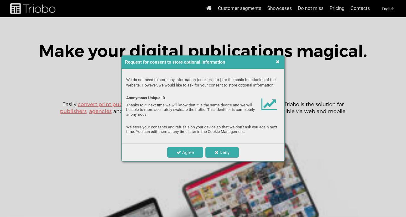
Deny (222, 152)
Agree (185, 152)
